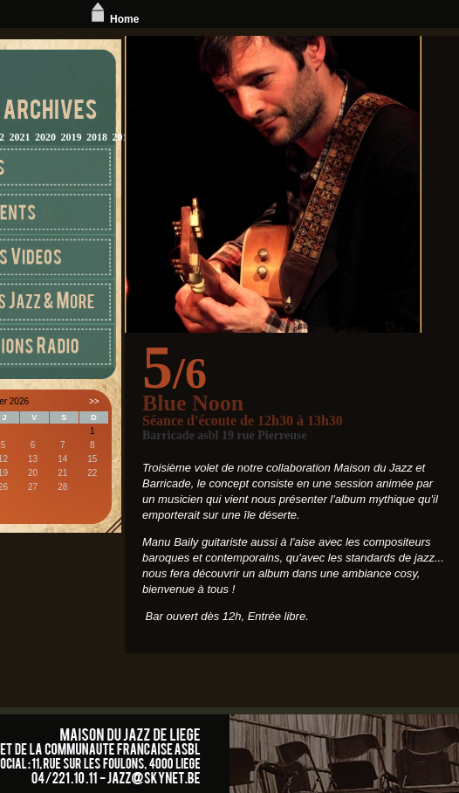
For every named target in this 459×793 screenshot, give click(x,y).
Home (113, 19)
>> (94, 401)
